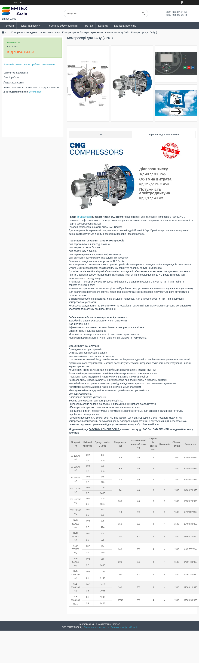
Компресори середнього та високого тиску (35, 32)
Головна (9, 25)
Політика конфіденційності (124, 627)
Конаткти (103, 25)
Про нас (88, 25)
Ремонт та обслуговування (63, 25)
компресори (84, 216)
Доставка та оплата (125, 25)
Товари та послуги (29, 25)
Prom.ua (116, 624)
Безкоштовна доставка (16, 72)
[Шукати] (143, 13)
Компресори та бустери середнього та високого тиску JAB (95, 32)
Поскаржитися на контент (96, 627)
